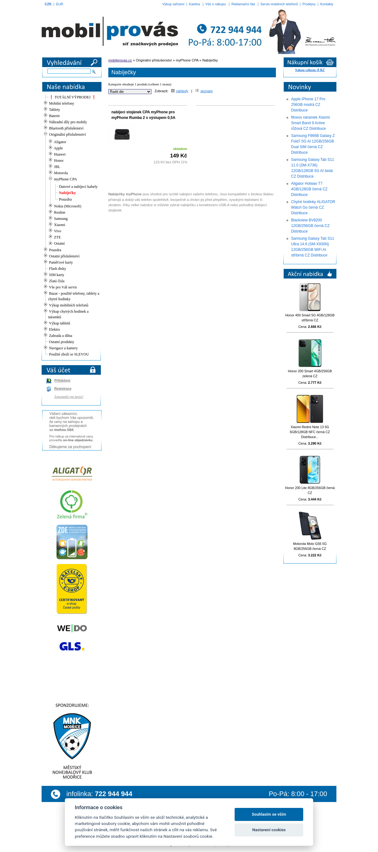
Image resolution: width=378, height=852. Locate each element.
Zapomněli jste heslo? (68, 396)
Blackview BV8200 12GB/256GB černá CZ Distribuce (310, 225)
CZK (48, 4)
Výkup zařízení (173, 4)
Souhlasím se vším (269, 814)
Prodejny (309, 4)
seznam (204, 91)
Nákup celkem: (310, 70)
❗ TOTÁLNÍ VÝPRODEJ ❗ (72, 97)
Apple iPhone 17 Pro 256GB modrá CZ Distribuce (308, 104)
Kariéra (194, 4)
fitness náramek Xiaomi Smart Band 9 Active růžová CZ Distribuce (310, 123)
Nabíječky (67, 193)
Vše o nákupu (215, 4)
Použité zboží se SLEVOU (69, 354)
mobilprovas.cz (120, 60)
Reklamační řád (243, 4)
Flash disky (57, 268)
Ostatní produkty (61, 342)
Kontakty (326, 4)
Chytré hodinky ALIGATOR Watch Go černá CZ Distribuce (313, 207)
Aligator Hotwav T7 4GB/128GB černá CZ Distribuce (309, 189)
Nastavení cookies (269, 829)
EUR (59, 4)
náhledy (179, 91)
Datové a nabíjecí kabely (78, 186)
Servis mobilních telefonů (279, 4)
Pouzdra (65, 199)
